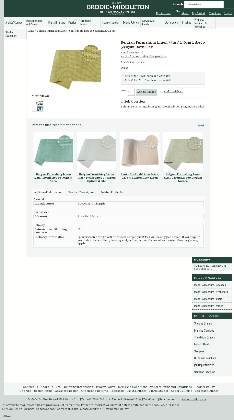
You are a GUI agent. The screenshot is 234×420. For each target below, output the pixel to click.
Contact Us (30, 386)
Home (30, 30)
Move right (199, 125)
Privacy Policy (105, 386)
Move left (202, 125)
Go (178, 11)
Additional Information (48, 192)
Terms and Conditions (132, 386)
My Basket (198, 13)
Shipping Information (78, 386)
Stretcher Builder (206, 390)
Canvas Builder (136, 390)
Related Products (111, 192)
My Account (163, 13)
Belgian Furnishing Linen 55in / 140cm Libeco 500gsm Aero (53, 177)
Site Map (25, 390)
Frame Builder (158, 390)
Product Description (81, 192)
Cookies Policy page (20, 408)
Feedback (117, 390)
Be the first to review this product (143, 56)
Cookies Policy (204, 386)
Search (178, 4)
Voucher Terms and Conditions (171, 386)
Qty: (124, 90)
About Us (47, 386)
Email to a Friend (132, 52)
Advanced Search (66, 390)
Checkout (215, 13)
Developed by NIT (194, 399)
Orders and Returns (94, 390)
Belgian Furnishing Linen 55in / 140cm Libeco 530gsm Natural (183, 177)
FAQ (58, 386)
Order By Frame (181, 390)
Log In (228, 13)
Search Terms (43, 390)
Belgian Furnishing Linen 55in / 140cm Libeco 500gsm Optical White (97, 177)
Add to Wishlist (173, 91)
